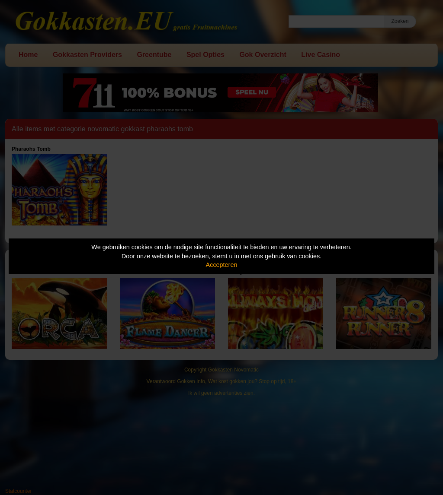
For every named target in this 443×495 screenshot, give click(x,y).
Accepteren (222, 264)
